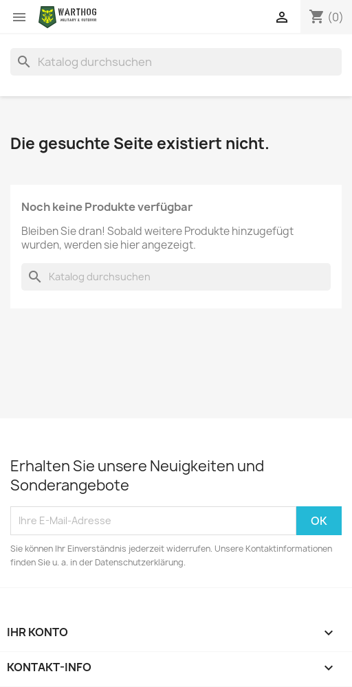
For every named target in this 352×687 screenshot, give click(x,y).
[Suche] (176, 62)
